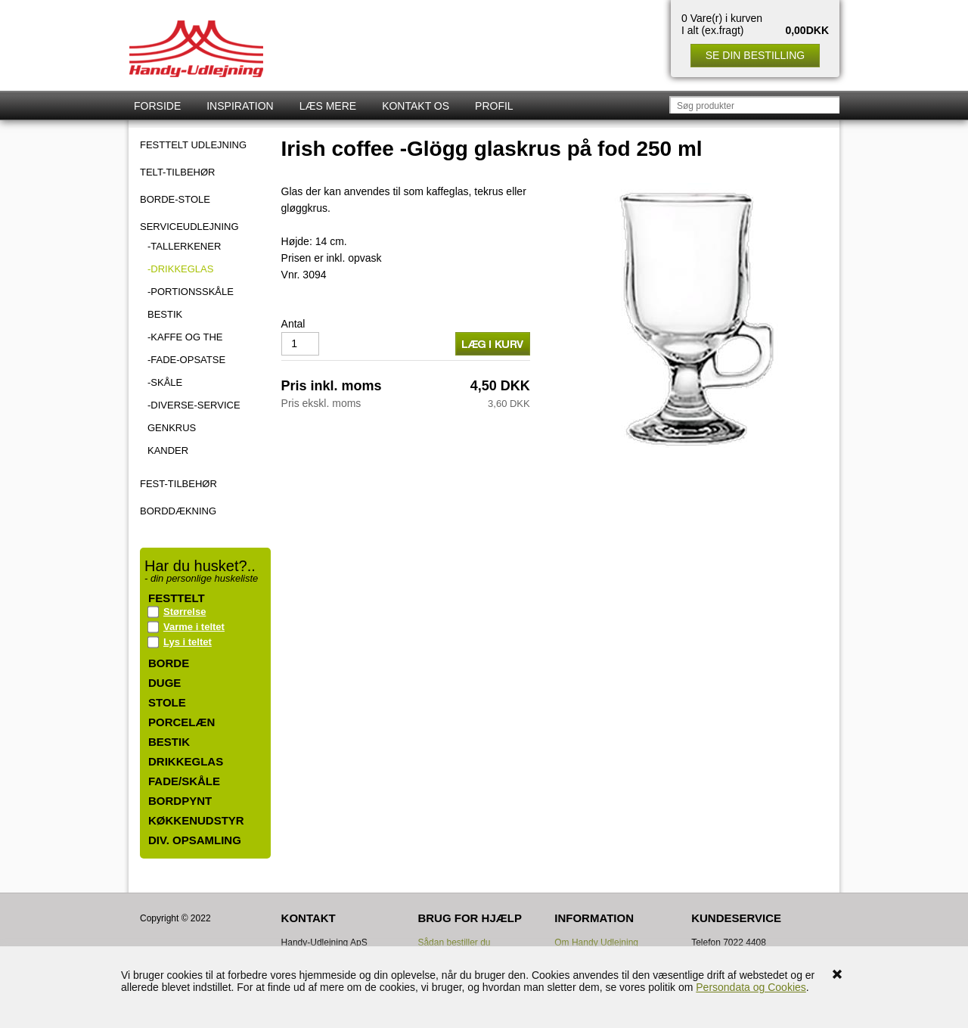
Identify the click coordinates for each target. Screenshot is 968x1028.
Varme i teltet (194, 626)
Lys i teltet (187, 642)
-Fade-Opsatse (186, 359)
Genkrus (171, 427)
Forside (157, 106)
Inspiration (239, 106)
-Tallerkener (184, 246)
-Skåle (164, 382)
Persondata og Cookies (751, 987)
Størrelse (184, 611)
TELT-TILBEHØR (177, 172)
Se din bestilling (755, 55)
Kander (167, 450)
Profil (494, 106)
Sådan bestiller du (453, 942)
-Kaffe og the (184, 337)
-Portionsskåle (190, 291)
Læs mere (327, 106)
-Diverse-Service (193, 405)
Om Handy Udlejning (596, 942)
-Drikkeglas (180, 269)
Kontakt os (415, 106)
